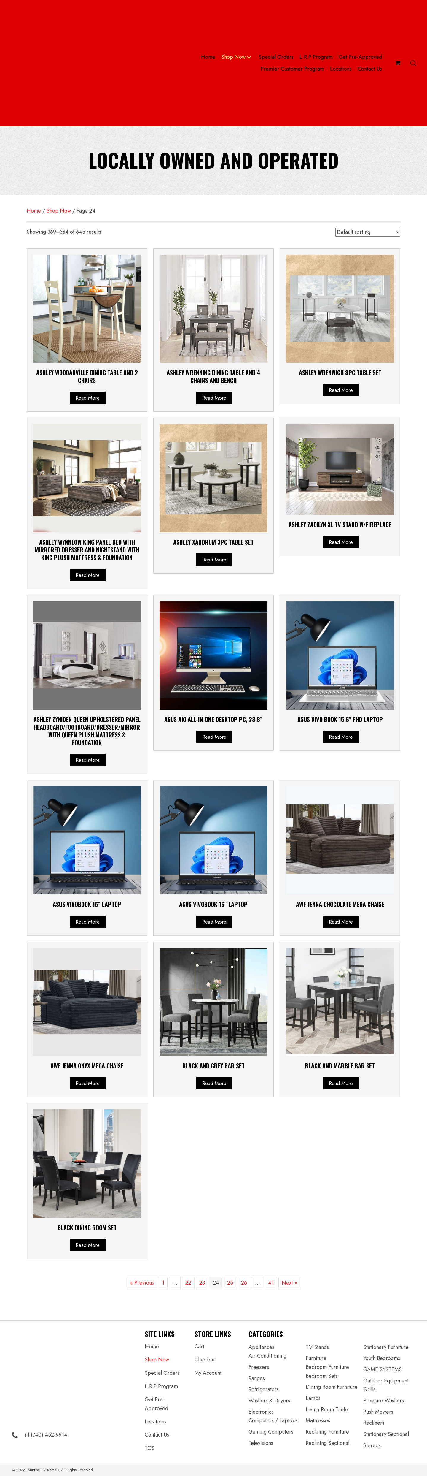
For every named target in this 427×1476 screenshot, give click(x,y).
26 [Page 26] (244, 1283)
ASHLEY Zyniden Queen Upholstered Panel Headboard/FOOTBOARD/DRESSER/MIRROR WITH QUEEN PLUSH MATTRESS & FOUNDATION (87, 731)
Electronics (261, 1412)
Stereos (372, 1445)
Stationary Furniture (386, 1347)
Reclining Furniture (327, 1432)
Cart (199, 1346)
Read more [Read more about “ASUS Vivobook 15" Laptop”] (88, 921)
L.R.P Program (161, 1386)
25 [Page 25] (230, 1283)
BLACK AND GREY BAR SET (213, 1065)
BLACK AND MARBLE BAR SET (340, 1065)
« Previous (142, 1283)
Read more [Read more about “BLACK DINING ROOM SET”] (88, 1245)
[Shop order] (367, 232)
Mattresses (318, 1420)
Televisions (260, 1443)
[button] (249, 57)
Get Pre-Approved (156, 1404)
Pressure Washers (383, 1400)
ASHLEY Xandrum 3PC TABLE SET (213, 542)
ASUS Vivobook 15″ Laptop (87, 904)
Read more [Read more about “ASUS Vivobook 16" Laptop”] (214, 921)
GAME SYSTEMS (382, 1369)
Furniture (316, 1358)
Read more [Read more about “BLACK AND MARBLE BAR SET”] (341, 1083)
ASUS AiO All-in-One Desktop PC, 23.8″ (213, 719)
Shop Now (59, 211)
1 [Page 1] (163, 1283)
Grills (369, 1389)
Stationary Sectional (386, 1434)
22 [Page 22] (188, 1283)
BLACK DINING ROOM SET (87, 1227)
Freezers (258, 1367)
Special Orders (162, 1373)
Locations (155, 1422)
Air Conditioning (267, 1356)
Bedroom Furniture (327, 1367)
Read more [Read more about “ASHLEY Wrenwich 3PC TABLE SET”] (341, 390)
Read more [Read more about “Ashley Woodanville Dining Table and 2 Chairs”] (88, 397)
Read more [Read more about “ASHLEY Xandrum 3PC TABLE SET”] (214, 559)
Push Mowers (378, 1412)
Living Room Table (327, 1409)
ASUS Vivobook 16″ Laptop (213, 904)
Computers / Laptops (273, 1420)
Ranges (256, 1378)
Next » (289, 1283)
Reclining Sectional (327, 1443)
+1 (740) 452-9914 (45, 1435)
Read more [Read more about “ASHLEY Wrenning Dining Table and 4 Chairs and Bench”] (214, 397)
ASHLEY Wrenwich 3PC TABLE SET (340, 372)
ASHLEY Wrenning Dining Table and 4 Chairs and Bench (213, 376)
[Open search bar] (413, 63)
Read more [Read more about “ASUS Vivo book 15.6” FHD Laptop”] (341, 736)
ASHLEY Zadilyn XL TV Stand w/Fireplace (340, 524)
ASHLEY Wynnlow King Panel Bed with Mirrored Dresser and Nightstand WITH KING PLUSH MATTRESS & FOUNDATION (87, 550)
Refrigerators (263, 1389)
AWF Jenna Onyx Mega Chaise (86, 1065)
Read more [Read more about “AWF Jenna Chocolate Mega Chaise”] (341, 921)
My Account (208, 1373)
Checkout (205, 1359)
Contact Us (157, 1435)
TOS (149, 1448)
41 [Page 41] (271, 1283)
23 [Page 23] (202, 1283)
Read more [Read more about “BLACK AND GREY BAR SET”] (214, 1083)
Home (34, 211)
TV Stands (317, 1347)
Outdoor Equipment (386, 1381)
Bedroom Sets (322, 1376)
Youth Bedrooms (381, 1358)
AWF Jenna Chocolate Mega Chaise (340, 904)
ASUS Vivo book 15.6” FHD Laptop (340, 719)
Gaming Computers (270, 1432)
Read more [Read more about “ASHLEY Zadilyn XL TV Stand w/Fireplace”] (341, 542)
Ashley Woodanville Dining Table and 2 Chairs (87, 376)
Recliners (373, 1423)
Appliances (261, 1347)
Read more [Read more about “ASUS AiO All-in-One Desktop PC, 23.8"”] (214, 736)
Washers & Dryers (269, 1400)
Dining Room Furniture (332, 1387)
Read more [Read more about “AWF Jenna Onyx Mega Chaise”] (88, 1083)
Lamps (313, 1398)
